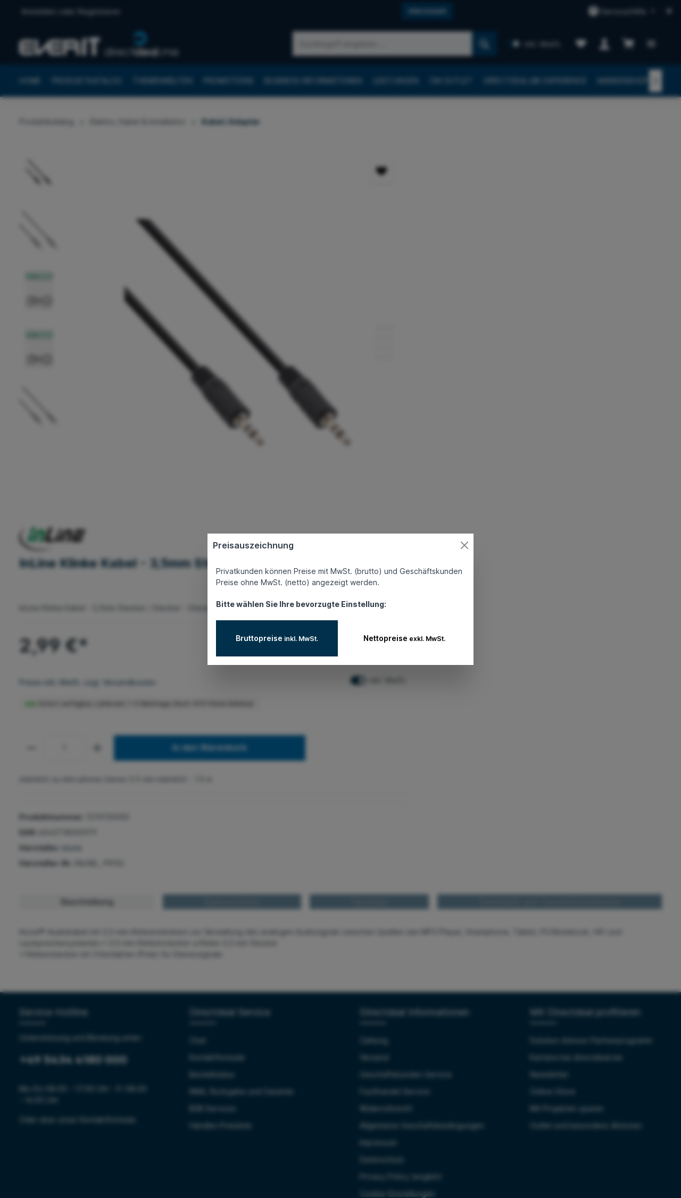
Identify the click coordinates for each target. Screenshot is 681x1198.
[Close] (464, 545)
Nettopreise (404, 638)
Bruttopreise (277, 638)
